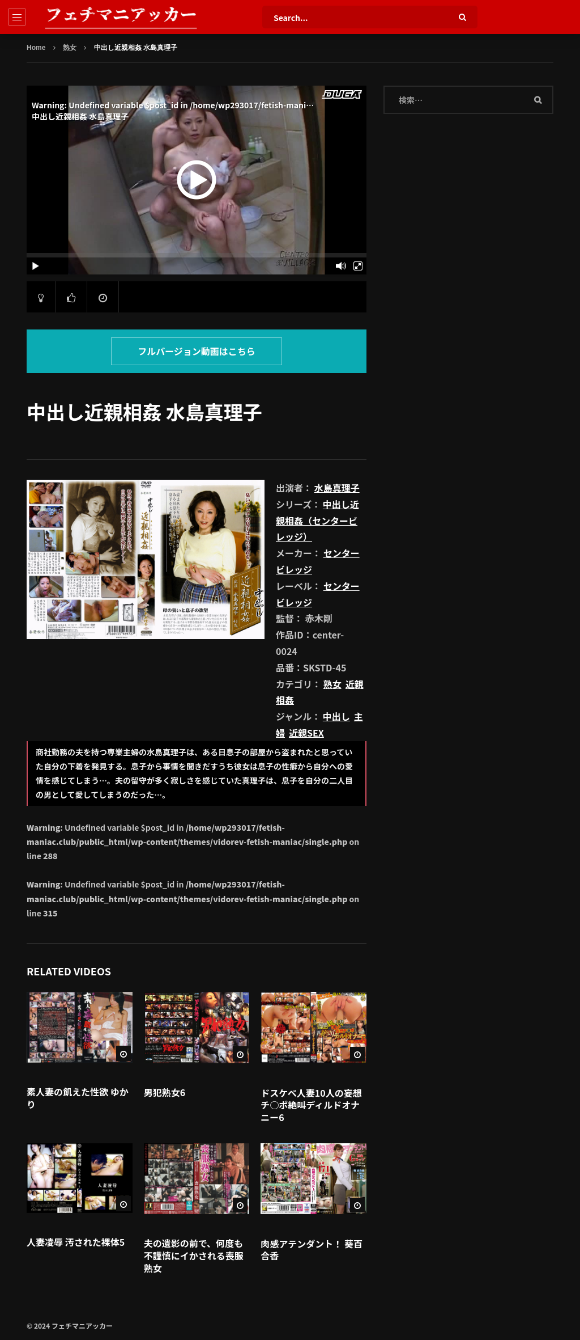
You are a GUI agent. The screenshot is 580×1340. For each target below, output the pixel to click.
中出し (336, 716)
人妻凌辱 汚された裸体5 (76, 1242)
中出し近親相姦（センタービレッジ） (317, 520)
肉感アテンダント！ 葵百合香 (311, 1250)
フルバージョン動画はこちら (196, 351)
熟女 (69, 48)
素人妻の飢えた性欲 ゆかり (78, 1098)
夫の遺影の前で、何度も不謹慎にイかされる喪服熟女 (194, 1255)
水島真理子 (337, 487)
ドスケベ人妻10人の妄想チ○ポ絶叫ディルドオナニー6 (311, 1105)
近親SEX (306, 732)
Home (36, 48)
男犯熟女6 (164, 1092)
